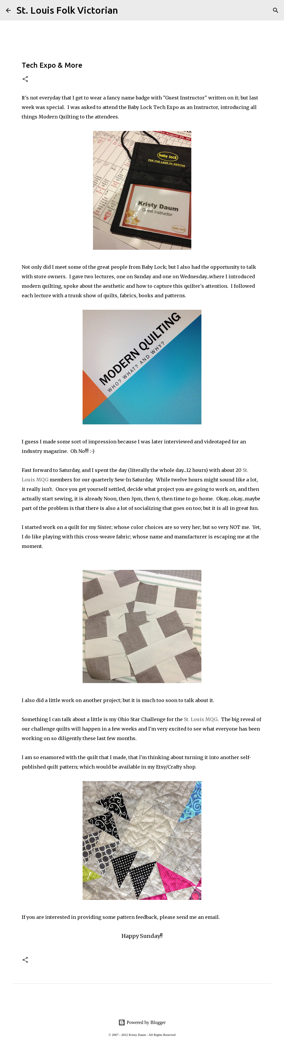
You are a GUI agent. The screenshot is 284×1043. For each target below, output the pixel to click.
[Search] (126, 10)
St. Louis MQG (200, 719)
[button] (25, 79)
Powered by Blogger (142, 1022)
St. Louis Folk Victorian (67, 10)
